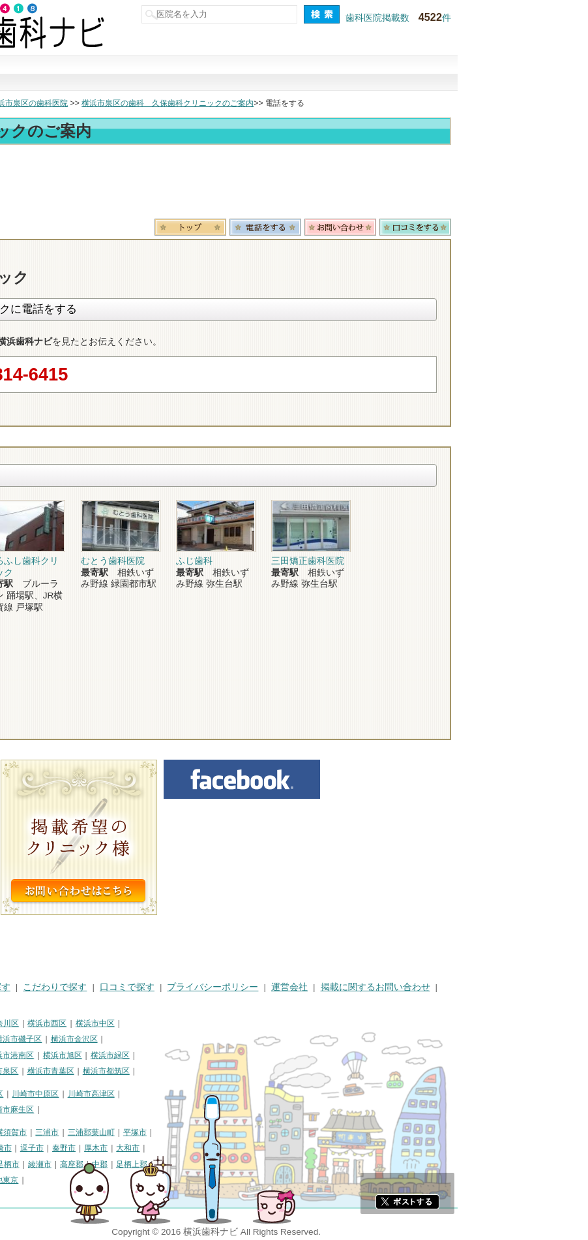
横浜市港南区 (140, 1055)
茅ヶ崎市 (126, 1148)
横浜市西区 (177, 1023)
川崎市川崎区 (62, 1093)
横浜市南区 (26, 1039)
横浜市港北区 (30, 1055)
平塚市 (265, 1132)
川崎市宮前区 (85, 1109)
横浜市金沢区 (204, 1039)
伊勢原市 (22, 1164)
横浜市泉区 (129, 1071)
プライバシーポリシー (343, 987)
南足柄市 (134, 1164)
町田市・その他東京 (113, 1180)
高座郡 (202, 1164)
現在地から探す (471, 73)
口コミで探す (382, 73)
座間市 (98, 1164)
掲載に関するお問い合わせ (506, 987)
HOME (20, 987)
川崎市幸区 (114, 1093)
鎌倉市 (18, 1148)
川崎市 (18, 1093)
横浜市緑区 (240, 1055)
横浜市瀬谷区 (30, 1071)
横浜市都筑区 (236, 1071)
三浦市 (177, 1132)
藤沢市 (50, 1148)
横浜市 (18, 1023)
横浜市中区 (225, 1023)
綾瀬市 (170, 1164)
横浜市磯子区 (148, 1039)
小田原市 (86, 1148)
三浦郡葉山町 (221, 1132)
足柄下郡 (54, 1180)
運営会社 (420, 987)
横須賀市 (141, 1132)
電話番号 (396, 227)
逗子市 (162, 1148)
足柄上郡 (262, 1164)
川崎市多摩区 (30, 1109)
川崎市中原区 (165, 1093)
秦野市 (194, 1148)
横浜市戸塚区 (85, 1055)
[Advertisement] (294, 184)
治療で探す (205, 73)
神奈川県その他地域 (42, 1132)
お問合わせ (471, 227)
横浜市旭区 (193, 1055)
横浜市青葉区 (181, 1071)
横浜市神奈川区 (122, 1023)
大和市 (258, 1148)
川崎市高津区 (221, 1093)
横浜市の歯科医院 (75, 103)
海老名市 (62, 1164)
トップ (18, 103)
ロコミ (545, 227)
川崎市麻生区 (140, 1109)
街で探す (116, 73)
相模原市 (101, 1132)
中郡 (230, 1164)
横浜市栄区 (81, 1071)
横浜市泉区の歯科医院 (159, 103)
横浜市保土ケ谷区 (85, 1039)
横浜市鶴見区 (62, 1023)
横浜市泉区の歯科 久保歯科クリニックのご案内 (298, 103)
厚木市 (226, 1148)
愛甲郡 (18, 1180)
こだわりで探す (294, 73)
